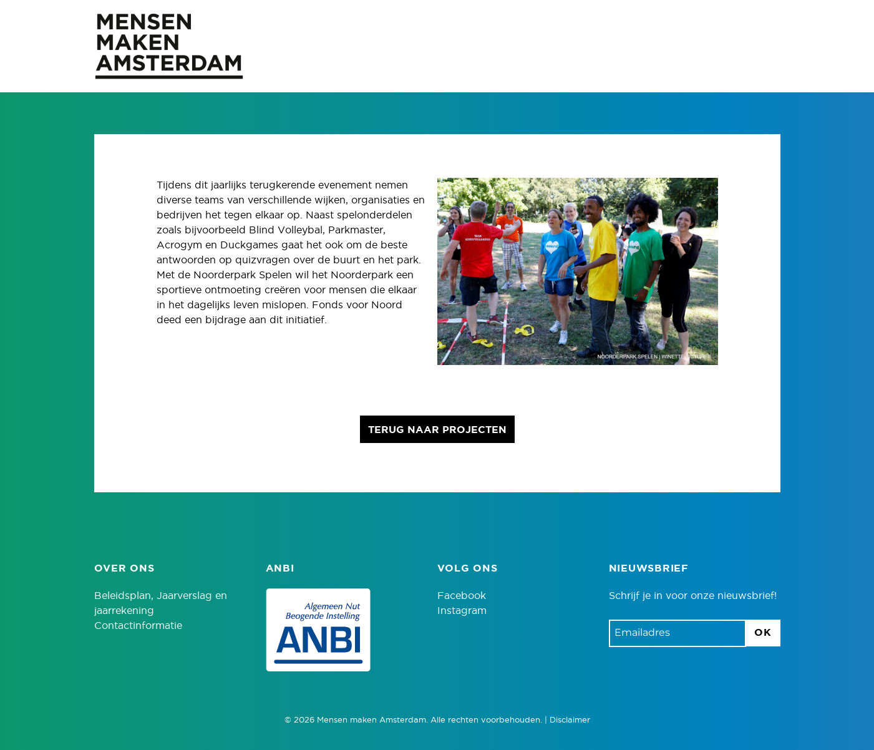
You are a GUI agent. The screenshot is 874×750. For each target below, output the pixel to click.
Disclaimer (570, 720)
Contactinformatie (138, 626)
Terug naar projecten (437, 430)
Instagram (462, 611)
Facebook (461, 596)
